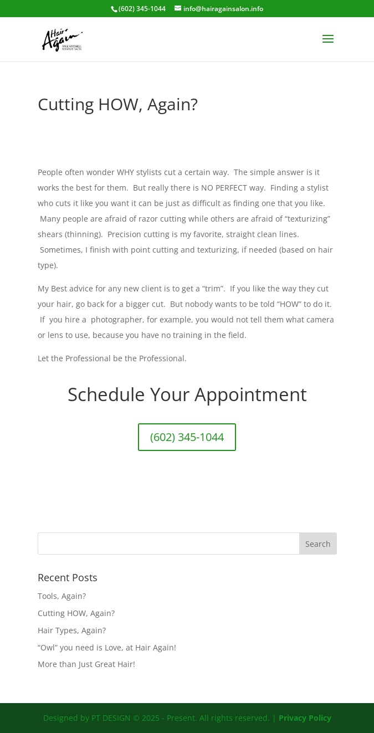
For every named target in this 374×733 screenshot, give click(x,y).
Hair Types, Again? (72, 630)
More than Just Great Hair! (86, 664)
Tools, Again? (62, 596)
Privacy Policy (305, 718)
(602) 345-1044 (187, 436)
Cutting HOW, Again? (76, 613)
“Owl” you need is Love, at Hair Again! (107, 647)
